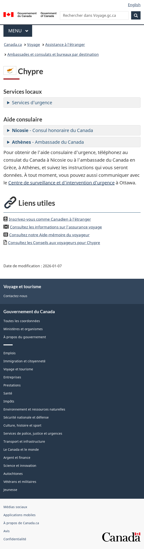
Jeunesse (10, 489)
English (134, 4)
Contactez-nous (15, 296)
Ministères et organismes (23, 329)
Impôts (8, 401)
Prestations (12, 385)
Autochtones (13, 473)
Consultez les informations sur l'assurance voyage (56, 227)
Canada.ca (13, 44)
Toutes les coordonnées (21, 321)
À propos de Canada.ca (21, 523)
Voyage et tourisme (18, 369)
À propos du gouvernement (24, 337)
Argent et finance (16, 457)
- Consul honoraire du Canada (52, 130)
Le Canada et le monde (21, 449)
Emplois (9, 353)
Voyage (33, 44)
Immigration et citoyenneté (24, 361)
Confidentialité (14, 539)
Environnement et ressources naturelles (34, 409)
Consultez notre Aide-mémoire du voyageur (49, 234)
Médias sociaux (15, 507)
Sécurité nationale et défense (26, 417)
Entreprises (12, 377)
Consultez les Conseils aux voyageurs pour (54, 242)
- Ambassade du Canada (48, 142)
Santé (7, 393)
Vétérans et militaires (19, 481)
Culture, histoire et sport (22, 425)
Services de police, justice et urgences (32, 433)
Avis (6, 531)
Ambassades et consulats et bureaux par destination (53, 54)
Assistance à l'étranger (65, 44)
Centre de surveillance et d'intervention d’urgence (61, 183)
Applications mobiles (19, 515)
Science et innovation (19, 465)
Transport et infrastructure (24, 441)
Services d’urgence (32, 102)
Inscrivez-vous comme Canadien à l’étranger (50, 219)
